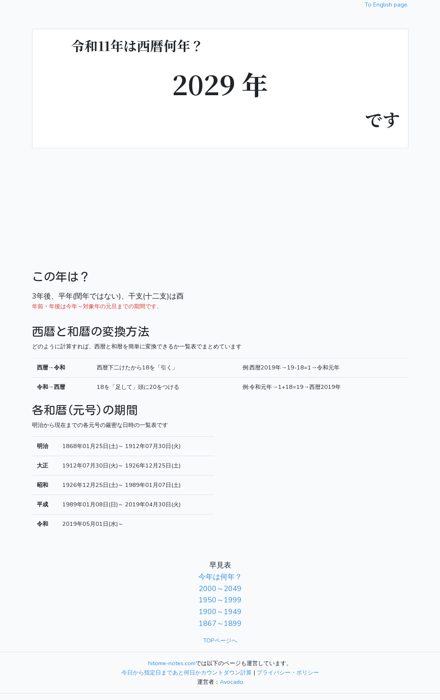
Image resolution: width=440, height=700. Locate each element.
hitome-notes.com (172, 663)
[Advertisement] (220, 209)
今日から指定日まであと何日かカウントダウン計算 (186, 672)
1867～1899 (220, 623)
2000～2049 (220, 588)
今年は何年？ (220, 577)
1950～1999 (220, 600)
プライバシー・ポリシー (288, 672)
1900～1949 (220, 612)
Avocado (231, 682)
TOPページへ (220, 640)
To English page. (386, 4)
